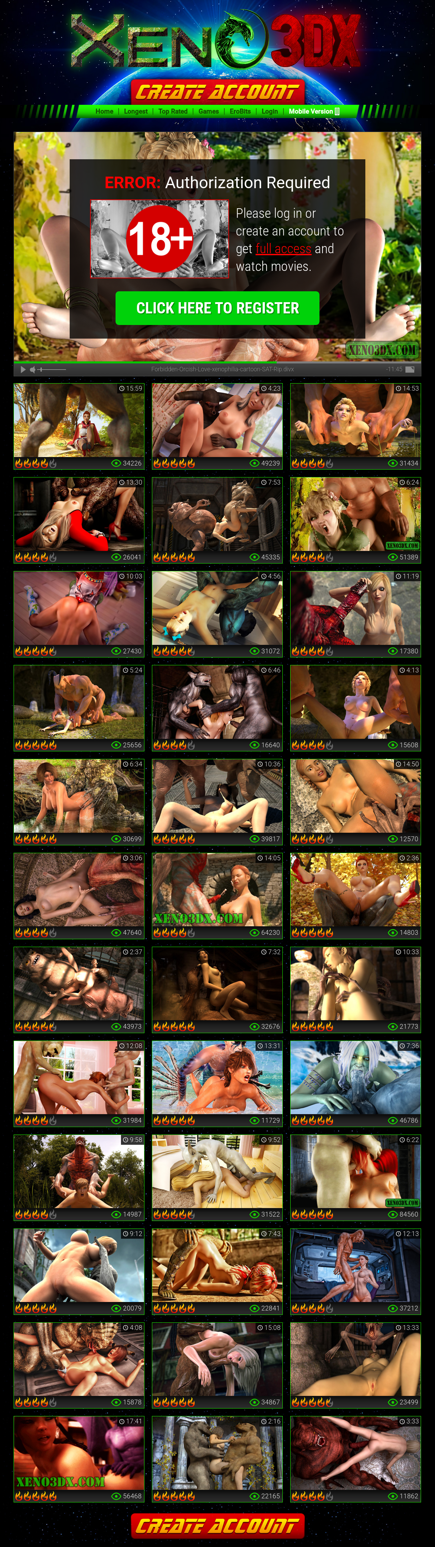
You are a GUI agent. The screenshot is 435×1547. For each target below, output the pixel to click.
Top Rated (173, 111)
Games (208, 111)
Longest (135, 111)
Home (104, 111)
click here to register (217, 308)
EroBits (240, 111)
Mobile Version (311, 111)
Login (270, 111)
